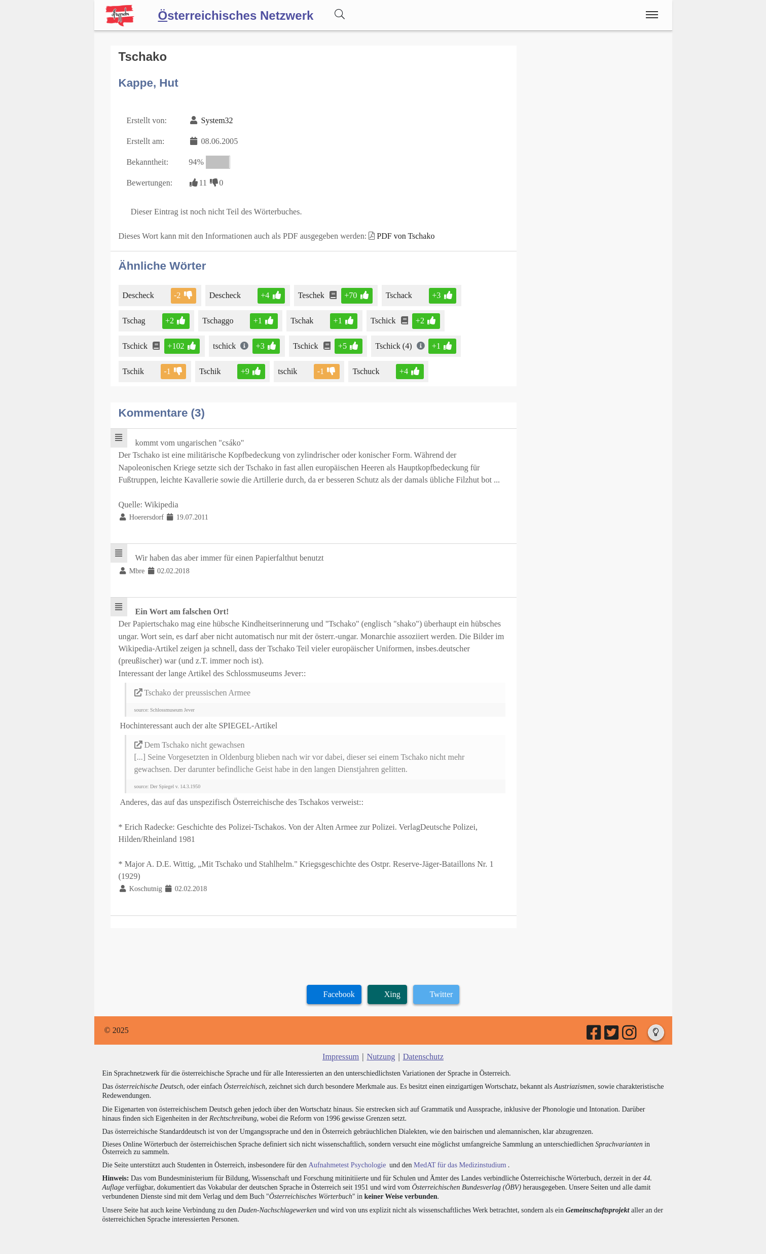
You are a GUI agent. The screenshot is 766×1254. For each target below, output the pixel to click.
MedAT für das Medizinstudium (457, 1158)
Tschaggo (218, 319)
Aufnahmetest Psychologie (346, 1158)
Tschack (398, 293)
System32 (216, 120)
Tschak (302, 319)
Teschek (311, 293)
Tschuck (365, 369)
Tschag (135, 319)
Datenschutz (423, 1050)
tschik (287, 369)
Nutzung (381, 1050)
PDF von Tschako (403, 234)
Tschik (134, 369)
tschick (224, 344)
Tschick (383, 319)
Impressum (341, 1050)
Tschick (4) (393, 344)
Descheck (139, 293)
